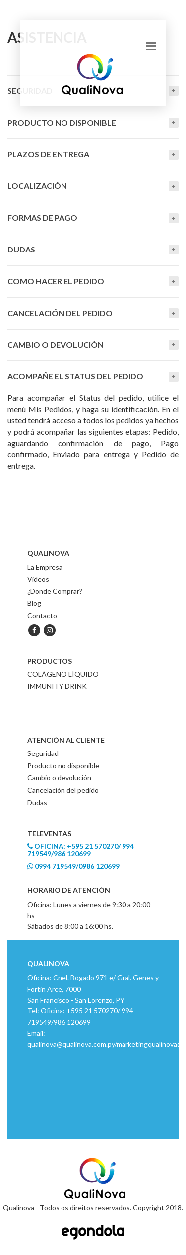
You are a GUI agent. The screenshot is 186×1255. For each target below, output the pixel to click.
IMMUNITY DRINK (57, 686)
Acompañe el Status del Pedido (75, 376)
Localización (37, 185)
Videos (38, 579)
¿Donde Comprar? (54, 591)
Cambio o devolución (55, 344)
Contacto (42, 615)
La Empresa (44, 567)
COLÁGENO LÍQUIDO (63, 674)
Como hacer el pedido (55, 281)
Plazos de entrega (48, 154)
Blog (34, 603)
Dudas (21, 249)
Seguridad (43, 753)
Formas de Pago (42, 217)
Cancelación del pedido (60, 313)
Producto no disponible (63, 765)
